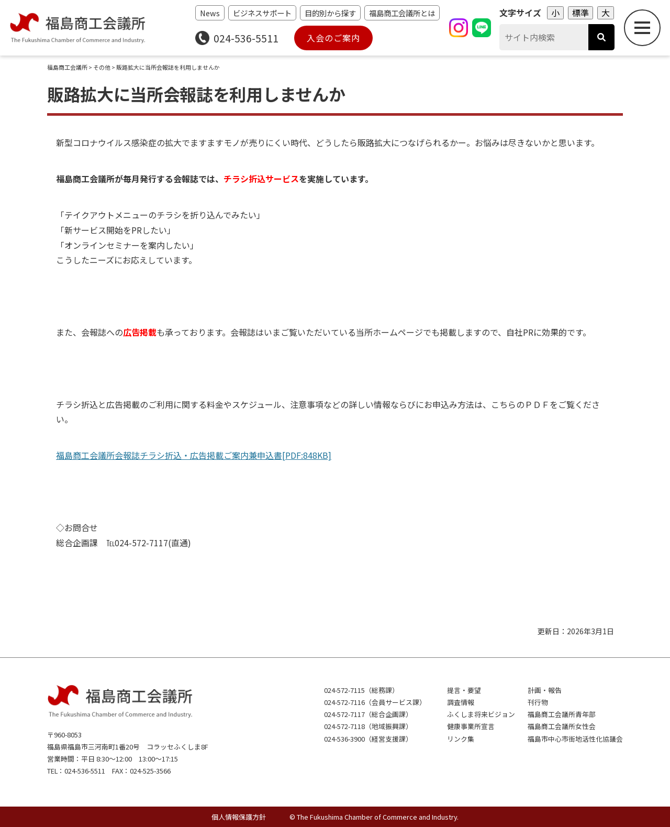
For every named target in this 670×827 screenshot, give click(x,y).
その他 (101, 67)
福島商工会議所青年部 (562, 714)
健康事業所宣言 (471, 726)
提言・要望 (464, 690)
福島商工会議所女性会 (562, 726)
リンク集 (460, 739)
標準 (580, 12)
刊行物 (538, 702)
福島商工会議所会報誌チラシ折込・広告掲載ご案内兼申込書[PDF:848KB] (193, 455)
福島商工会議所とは (402, 12)
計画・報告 (545, 690)
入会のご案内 (333, 37)
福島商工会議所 (67, 67)
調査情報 (460, 702)
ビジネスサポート (262, 12)
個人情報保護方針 (238, 817)
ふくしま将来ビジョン (481, 714)
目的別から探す (330, 12)
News (210, 12)
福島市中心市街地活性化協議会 (575, 739)
